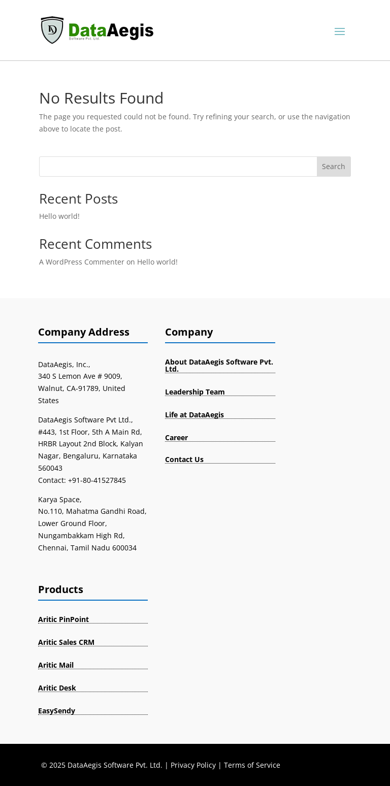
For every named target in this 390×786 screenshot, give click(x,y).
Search (333, 166)
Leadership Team (195, 392)
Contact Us (184, 459)
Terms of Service (252, 765)
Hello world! (59, 216)
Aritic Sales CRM (66, 642)
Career (176, 437)
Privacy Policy (193, 765)
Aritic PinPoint (63, 619)
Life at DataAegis (194, 414)
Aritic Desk (57, 688)
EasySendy (56, 710)
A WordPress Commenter (81, 262)
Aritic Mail (56, 665)
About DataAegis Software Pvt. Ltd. (219, 365)
